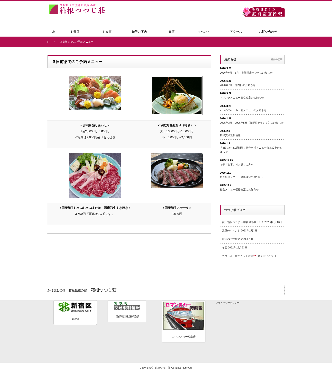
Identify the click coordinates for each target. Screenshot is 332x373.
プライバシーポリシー (228, 302)
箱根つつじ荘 (162, 367)
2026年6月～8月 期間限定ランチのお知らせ (246, 72)
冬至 (224, 247)
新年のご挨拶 (230, 238)
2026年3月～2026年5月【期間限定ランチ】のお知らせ (251, 122)
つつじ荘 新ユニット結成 (239, 255)
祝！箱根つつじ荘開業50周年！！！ (243, 222)
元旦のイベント (231, 230)
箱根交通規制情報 (230, 135)
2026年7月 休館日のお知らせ (237, 85)
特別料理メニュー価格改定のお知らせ (242, 177)
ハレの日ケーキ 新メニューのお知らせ (243, 110)
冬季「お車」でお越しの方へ (237, 164)
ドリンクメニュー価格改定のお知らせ (242, 97)
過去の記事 (276, 59)
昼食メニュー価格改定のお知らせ (239, 189)
